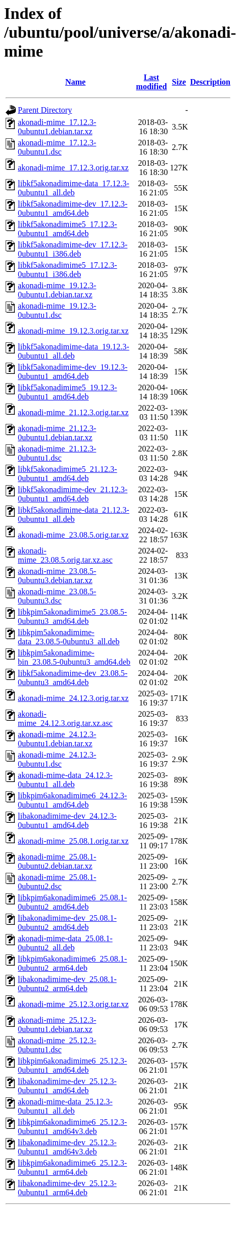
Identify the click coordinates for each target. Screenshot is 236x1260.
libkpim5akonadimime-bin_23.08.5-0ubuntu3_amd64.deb (74, 657)
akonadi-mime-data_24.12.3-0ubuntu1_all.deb (65, 780)
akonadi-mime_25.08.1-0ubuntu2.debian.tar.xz (57, 861)
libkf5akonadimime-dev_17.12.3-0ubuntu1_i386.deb (72, 249)
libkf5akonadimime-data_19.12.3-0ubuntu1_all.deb (73, 351)
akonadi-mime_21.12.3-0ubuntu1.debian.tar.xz (57, 433)
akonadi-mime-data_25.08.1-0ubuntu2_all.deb (65, 943)
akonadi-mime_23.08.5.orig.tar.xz (73, 535)
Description (210, 82)
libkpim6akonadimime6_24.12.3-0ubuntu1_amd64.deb (72, 800)
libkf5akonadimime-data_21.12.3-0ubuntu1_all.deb (73, 514)
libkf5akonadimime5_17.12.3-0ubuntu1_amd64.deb (67, 229)
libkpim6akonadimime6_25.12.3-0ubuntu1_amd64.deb (72, 1065)
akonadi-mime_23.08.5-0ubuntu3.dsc (57, 596)
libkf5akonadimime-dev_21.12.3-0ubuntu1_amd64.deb (72, 494)
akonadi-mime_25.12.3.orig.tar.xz (73, 1004)
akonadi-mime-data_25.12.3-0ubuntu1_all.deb (65, 1106)
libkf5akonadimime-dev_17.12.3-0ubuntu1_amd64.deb (72, 208)
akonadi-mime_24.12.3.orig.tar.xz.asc (65, 718)
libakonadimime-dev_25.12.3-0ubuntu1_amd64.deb (67, 1086)
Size (179, 82)
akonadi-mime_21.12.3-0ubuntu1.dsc (57, 453)
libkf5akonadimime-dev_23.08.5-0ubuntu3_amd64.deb (72, 678)
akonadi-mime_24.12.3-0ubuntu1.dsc (57, 759)
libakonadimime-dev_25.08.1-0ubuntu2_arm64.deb (67, 984)
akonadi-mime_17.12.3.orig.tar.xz (73, 167)
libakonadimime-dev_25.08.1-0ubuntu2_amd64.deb (67, 922)
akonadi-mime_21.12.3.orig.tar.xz (73, 412)
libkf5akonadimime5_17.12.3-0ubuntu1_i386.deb (67, 270)
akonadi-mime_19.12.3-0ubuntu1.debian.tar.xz (57, 290)
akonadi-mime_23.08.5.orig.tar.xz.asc (65, 555)
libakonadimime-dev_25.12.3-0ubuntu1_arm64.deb (67, 1188)
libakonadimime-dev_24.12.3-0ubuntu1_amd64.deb (67, 820)
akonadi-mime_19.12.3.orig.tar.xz (73, 330)
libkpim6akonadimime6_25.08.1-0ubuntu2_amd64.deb (72, 902)
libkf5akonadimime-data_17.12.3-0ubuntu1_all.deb (73, 188)
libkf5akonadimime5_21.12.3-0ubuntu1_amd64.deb (67, 474)
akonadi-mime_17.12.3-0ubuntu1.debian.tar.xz (57, 127)
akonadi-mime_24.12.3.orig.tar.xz (73, 698)
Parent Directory (45, 110)
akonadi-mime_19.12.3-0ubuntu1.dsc (57, 310)
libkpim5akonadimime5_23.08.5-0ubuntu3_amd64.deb (72, 616)
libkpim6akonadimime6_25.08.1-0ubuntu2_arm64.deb (72, 963)
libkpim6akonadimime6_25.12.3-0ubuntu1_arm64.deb (72, 1167)
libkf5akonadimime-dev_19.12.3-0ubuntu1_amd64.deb (72, 372)
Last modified (151, 82)
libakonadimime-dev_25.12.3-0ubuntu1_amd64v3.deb (67, 1147)
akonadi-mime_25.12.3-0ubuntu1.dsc (57, 1045)
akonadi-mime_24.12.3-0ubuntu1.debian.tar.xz (57, 739)
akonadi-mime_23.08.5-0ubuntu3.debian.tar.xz (57, 576)
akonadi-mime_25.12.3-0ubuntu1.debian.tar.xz (57, 1025)
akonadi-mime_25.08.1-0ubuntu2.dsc (57, 882)
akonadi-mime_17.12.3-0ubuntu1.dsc (57, 147)
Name (75, 82)
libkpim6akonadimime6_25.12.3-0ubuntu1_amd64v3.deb (72, 1127)
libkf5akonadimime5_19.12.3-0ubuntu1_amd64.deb (67, 392)
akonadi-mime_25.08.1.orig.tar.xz (73, 841)
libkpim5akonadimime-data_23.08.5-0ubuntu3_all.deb (69, 637)
